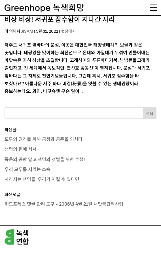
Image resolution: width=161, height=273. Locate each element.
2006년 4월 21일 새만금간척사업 (91, 204)
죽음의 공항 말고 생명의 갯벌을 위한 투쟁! (45, 159)
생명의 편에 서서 (21, 149)
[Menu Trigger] (153, 7)
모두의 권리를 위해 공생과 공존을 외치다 (43, 139)
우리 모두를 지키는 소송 (27, 169)
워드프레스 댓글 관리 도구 (30, 204)
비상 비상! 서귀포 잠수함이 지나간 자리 (60, 19)
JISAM (27, 32)
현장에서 (68, 32)
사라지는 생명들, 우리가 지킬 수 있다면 (42, 179)
